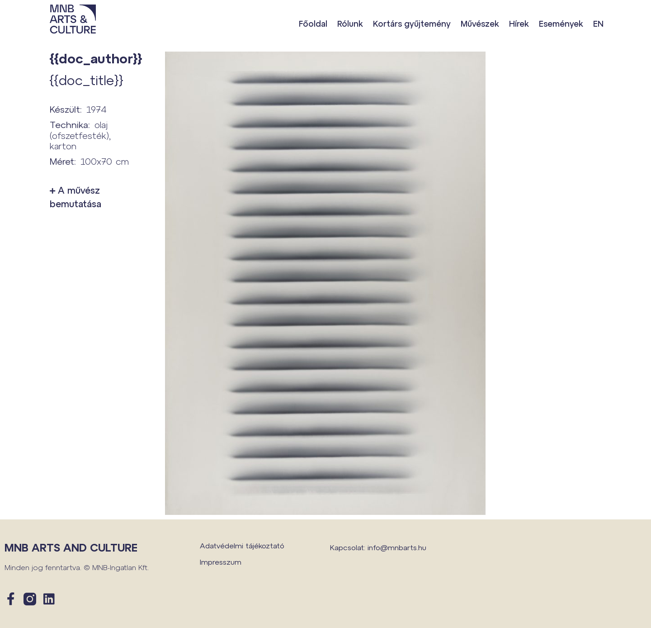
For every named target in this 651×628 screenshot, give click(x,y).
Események (561, 24)
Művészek (480, 24)
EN (598, 24)
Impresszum (220, 561)
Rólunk (350, 24)
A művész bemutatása (75, 197)
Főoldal (313, 24)
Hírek (519, 24)
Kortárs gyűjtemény (412, 24)
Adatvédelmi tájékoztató (242, 545)
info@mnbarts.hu (397, 547)
